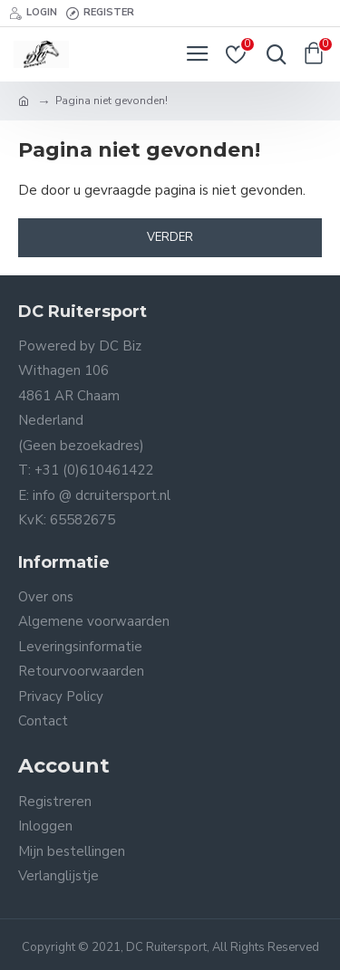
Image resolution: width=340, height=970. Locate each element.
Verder (170, 237)
